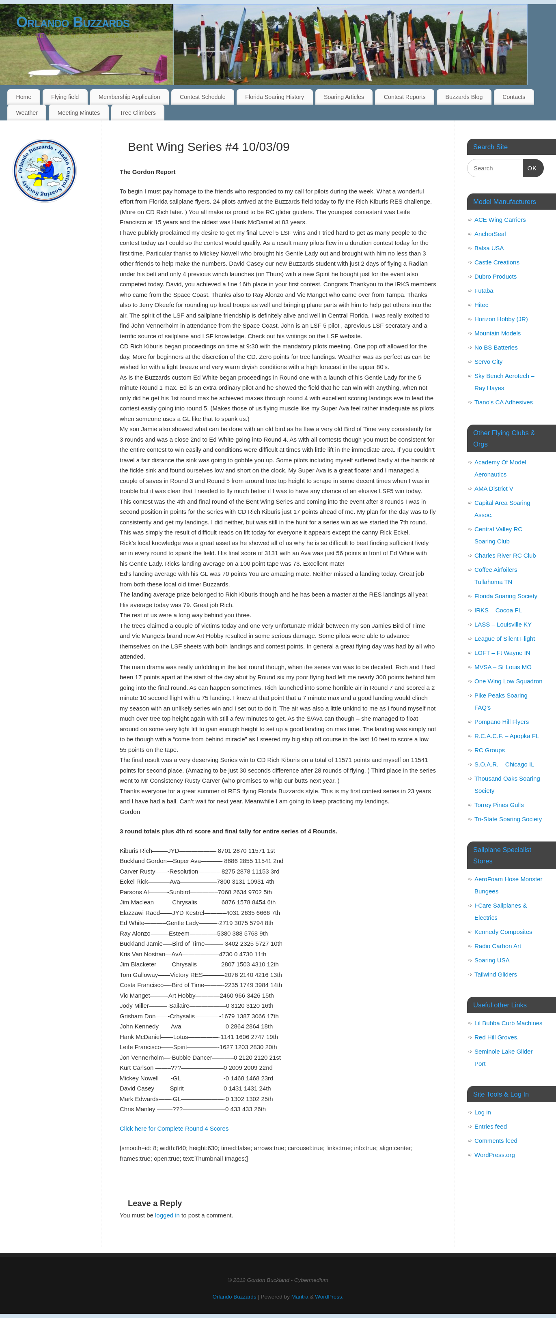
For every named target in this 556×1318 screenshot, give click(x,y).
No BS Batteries (496, 347)
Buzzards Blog (464, 97)
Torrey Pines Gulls (499, 804)
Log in (482, 1112)
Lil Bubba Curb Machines (508, 1023)
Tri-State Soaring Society (508, 819)
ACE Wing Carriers (500, 219)
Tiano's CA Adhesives (503, 402)
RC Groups (489, 750)
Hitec (481, 304)
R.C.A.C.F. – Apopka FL (506, 735)
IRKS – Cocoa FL (498, 610)
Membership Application (129, 97)
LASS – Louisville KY (503, 624)
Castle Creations (496, 262)
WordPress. (329, 1297)
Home (23, 97)
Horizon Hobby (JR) (501, 319)
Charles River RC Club (505, 555)
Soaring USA (492, 960)
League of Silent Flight (504, 638)
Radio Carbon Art (497, 945)
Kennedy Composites (503, 931)
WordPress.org (494, 1154)
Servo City (488, 361)
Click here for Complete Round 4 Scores (174, 1128)
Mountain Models (497, 333)
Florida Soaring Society (505, 595)
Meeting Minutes (79, 112)
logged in (167, 1215)
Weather (27, 112)
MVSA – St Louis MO (503, 666)
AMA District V (493, 488)
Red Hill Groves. (496, 1037)
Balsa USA (489, 248)
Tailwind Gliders (495, 974)
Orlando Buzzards (72, 22)
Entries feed (490, 1126)
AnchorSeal (490, 233)
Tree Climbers (138, 112)
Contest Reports (405, 97)
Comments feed (495, 1140)
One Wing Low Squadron (508, 681)
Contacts (513, 97)
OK (530, 167)
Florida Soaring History (274, 97)
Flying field (65, 97)
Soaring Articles (344, 97)
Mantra (299, 1297)
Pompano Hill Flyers (501, 721)
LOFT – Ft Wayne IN (502, 652)
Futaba (484, 290)
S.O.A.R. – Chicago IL (504, 764)
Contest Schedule (203, 97)
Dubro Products (495, 276)
